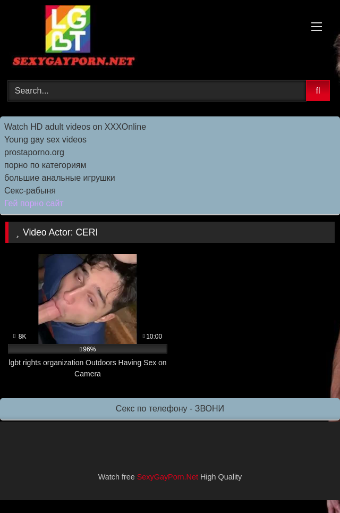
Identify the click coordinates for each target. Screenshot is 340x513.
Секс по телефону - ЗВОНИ (170, 408)
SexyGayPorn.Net (167, 477)
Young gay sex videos (45, 139)
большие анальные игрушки (59, 177)
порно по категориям (45, 165)
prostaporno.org (34, 152)
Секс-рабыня (30, 190)
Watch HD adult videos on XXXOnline (75, 126)
